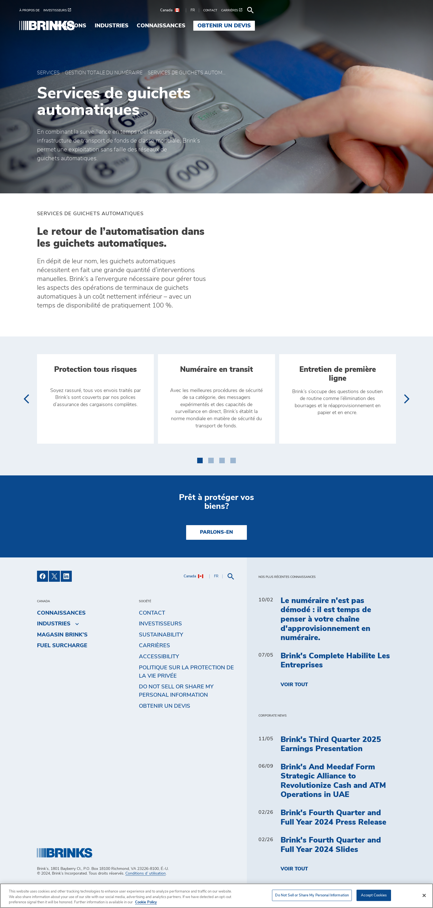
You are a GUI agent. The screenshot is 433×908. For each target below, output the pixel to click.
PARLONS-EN (216, 550)
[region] (216, 895)
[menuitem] (49, 10)
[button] (199, 477)
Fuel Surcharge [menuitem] (62, 664)
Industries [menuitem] (252, 25)
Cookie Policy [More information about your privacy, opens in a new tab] (146, 902)
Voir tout (294, 703)
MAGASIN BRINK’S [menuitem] (62, 653)
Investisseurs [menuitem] (160, 642)
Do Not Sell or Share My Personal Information (176, 709)
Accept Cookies (374, 895)
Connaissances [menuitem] (302, 25)
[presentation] (26, 417)
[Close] (424, 895)
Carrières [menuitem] (154, 664)
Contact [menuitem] (152, 631)
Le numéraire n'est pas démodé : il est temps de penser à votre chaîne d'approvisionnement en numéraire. (326, 637)
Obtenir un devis (164, 724)
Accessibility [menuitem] (159, 675)
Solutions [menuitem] (211, 25)
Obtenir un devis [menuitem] (365, 25)
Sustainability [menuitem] (161, 653)
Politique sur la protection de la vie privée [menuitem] (186, 690)
